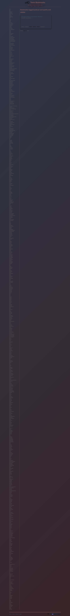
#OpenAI (10, 94)
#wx (9, 599)
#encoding (10, 256)
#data (10, 224)
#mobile (10, 394)
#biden (10, 159)
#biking (10, 160)
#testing (10, 547)
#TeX (10, 120)
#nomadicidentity (12, 416)
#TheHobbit (11, 121)
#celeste (10, 188)
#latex (10, 351)
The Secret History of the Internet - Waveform (31, 16)
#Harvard (10, 64)
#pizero (10, 447)
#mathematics (11, 377)
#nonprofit (10, 417)
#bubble (10, 180)
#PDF (10, 98)
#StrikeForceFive (12, 119)
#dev (10, 237)
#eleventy (10, 252)
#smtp (10, 518)
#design (10, 236)
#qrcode (10, 474)
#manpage (11, 368)
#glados (10, 298)
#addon (10, 137)
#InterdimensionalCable (13, 68)
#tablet (10, 540)
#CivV (10, 35)
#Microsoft (11, 86)
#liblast (10, 353)
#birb (10, 161)
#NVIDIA (10, 89)
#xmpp (10, 604)
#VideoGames (11, 128)
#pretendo (10, 463)
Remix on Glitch (56, 614)
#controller (11, 217)
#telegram (10, 543)
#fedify (10, 266)
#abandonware (11, 133)
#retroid (10, 488)
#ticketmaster (11, 551)
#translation (11, 558)
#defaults (10, 233)
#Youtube (10, 132)
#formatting (11, 278)
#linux (10, 358)
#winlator (10, 597)
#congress (10, 216)
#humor (10, 324)
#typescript (11, 568)
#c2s (10, 182)
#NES (10, 88)
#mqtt (10, 401)
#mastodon (11, 375)
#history (22, 26)
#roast (10, 493)
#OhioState (11, 93)
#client (10, 206)
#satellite (10, 500)
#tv (9, 563)
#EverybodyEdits (11, 50)
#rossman (10, 496)
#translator (11, 559)
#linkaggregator (11, 356)
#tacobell (10, 541)
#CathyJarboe (11, 33)
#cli (9, 204)
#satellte (10, 501)
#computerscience (12, 215)
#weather (10, 582)
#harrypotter (11, 316)
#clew (10, 203)
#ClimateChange (12, 37)
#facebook (11, 262)
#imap (10, 327)
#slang (10, 514)
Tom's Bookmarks (35, 2)
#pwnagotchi (11, 471)
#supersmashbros (12, 537)
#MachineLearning (12, 80)
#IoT (9, 71)
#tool (10, 555)
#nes (10, 408)
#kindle (10, 348)
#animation (11, 142)
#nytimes (10, 420)
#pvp (10, 470)
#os (9, 427)
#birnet (10, 165)
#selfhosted (11, 509)
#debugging (11, 229)
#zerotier (10, 609)
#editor (10, 249)
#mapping (10, 370)
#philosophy (11, 440)
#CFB (10, 31)
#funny (10, 285)
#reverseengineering (12, 490)
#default (10, 232)
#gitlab (10, 297)
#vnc (10, 578)
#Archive (10, 27)
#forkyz (10, 277)
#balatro (10, 157)
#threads (10, 550)
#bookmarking (11, 173)
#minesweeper (11, 390)
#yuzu (10, 607)
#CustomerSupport (12, 41)
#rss (9, 497)
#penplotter (11, 438)
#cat (10, 186)
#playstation (11, 449)
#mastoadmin (11, 374)
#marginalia (11, 371)
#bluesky (10, 172)
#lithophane (11, 361)
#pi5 (10, 443)
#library (10, 354)
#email (10, 253)
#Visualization (11, 129)
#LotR (10, 79)
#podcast (10, 452)
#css (10, 221)
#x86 (10, 600)
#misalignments (11, 391)
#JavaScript (11, 72)
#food (10, 275)
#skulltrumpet (11, 513)
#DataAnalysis (11, 43)
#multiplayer (11, 402)
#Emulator (10, 49)
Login (38, 6)
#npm (10, 419)
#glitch (10, 299)
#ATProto (10, 22)
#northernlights (11, 418)
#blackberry (11, 166)
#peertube (10, 437)
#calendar (10, 183)
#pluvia (10, 450)
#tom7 (10, 554)
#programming (11, 465)
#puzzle (10, 469)
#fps (10, 280)
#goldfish (10, 304)
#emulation (11, 254)
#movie (10, 398)
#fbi (9, 265)
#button (10, 181)
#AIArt (10, 19)
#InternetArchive (11, 69)
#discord (10, 239)
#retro (10, 485)
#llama (10, 362)
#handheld (10, 315)
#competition (11, 214)
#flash (10, 272)
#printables (11, 464)
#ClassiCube (11, 36)
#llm (10, 363)
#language (11, 350)
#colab (10, 209)
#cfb (10, 190)
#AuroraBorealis (11, 29)
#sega (10, 507)
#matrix (10, 378)
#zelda (10, 608)
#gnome (10, 301)
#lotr (10, 366)
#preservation (11, 462)
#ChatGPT (10, 34)
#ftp (9, 283)
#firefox (10, 270)
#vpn (10, 580)
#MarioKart (11, 82)
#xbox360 (10, 602)
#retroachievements (12, 486)
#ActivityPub (11, 23)
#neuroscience (11, 411)
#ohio (10, 421)
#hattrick (10, 317)
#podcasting (11, 453)
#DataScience (11, 44)
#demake (10, 234)
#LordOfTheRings (12, 78)
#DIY (10, 42)
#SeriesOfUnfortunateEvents (13, 113)
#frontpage (11, 282)
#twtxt (10, 567)
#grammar (10, 309)
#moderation (11, 397)
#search (10, 504)
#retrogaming (11, 487)
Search (35, 6)
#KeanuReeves (11, 73)
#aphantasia (11, 143)
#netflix (10, 409)
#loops (10, 365)
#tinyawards (11, 553)
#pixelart (10, 445)
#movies (10, 399)
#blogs (10, 171)
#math (10, 376)
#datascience (11, 226)
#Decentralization (12, 45)
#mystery (10, 404)
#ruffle (10, 498)
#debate (10, 227)
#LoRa (10, 77)
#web (10, 584)
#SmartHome (11, 114)
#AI (9, 18)
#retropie (10, 489)
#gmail (10, 300)
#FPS (10, 51)
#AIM (10, 20)
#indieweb (10, 328)
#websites (10, 590)
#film (10, 269)
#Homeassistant (11, 65)
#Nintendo (10, 90)
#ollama (10, 422)
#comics (10, 212)
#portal (10, 458)
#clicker (10, 205)
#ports (10, 459)
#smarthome (11, 517)
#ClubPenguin (11, 38)
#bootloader (11, 175)
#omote (10, 423)
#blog (10, 168)
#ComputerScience (12, 40)
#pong (10, 456)
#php (10, 442)
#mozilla (10, 400)
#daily (10, 223)
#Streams (10, 118)
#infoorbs (10, 329)
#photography (11, 441)
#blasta (10, 167)
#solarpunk (11, 521)
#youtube (10, 606)
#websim (10, 589)
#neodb (10, 407)
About (32, 6)
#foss (10, 279)
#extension (11, 261)
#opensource (11, 425)
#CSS (10, 32)
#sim (10, 511)
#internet (26, 26)
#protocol (10, 466)
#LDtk (10, 74)
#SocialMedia (11, 115)
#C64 (10, 30)
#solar (10, 520)
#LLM (10, 75)
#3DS (10, 14)
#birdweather (11, 164)
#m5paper (10, 367)
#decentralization (12, 230)
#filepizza (10, 268)
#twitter (10, 566)
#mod (10, 395)
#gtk (10, 310)
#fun (10, 284)
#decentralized (11, 231)
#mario (10, 372)
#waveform (42, 26)
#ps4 (10, 467)
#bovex (10, 177)
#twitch (10, 565)
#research (10, 484)
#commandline (11, 213)
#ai (9, 139)
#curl (10, 222)
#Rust (10, 109)
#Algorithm (11, 24)
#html (10, 323)
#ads (10, 138)
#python (10, 473)
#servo (10, 510)
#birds (10, 163)
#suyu (10, 538)
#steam (10, 531)
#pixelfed (10, 446)
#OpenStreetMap (12, 97)
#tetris (10, 548)
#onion (10, 424)
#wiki (10, 594)
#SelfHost (10, 111)
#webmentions (11, 588)
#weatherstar (11, 583)
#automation (11, 155)
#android (10, 141)
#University (11, 126)
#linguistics (11, 355)
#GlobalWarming (11, 62)
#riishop (10, 492)
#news (10, 412)
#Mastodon (11, 83)
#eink (10, 250)
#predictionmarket (12, 461)
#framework (11, 281)
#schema (10, 503)
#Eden (10, 46)
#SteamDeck (11, 117)
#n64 (10, 405)
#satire (10, 502)
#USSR (10, 125)
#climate (10, 207)
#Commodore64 (11, 39)
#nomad (10, 415)
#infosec (10, 330)
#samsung (10, 499)
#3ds (10, 17)
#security (10, 506)
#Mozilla (10, 87)
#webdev (10, 586)
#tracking (10, 557)
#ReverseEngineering (12, 108)
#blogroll (10, 170)
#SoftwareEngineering (12, 116)
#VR (9, 127)
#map (10, 369)
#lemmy (10, 352)
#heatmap (10, 318)
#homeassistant (11, 321)
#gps (10, 307)
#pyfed (10, 472)
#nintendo (10, 413)
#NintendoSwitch (12, 91)
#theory (10, 549)
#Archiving (11, 28)
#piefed (10, 444)
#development (11, 238)
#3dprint (10, 15)
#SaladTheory (11, 110)
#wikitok (10, 596)
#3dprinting (11, 16)
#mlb (10, 393)
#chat (10, 191)
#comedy (10, 211)
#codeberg (11, 208)
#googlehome (11, 306)
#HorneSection (11, 66)
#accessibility (11, 134)
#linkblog (10, 357)
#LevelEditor (11, 76)
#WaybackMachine (12, 130)
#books (10, 174)
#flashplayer (11, 273)
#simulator (10, 512)
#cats (10, 187)
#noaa (10, 414)
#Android (10, 25)
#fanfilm (10, 263)
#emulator (10, 255)
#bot (10, 176)
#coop (10, 218)
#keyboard (10, 347)
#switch (10, 539)
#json (10, 345)
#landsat (10, 349)
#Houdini (10, 67)
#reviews (10, 491)
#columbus (11, 210)
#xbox (10, 601)
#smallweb (11, 515)
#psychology (11, 468)
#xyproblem (11, 605)
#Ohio (10, 92)
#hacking (10, 312)
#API (10, 21)
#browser (10, 178)
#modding (10, 396)
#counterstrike (11, 219)
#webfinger (11, 587)
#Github (10, 61)
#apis (10, 145)
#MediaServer (11, 85)
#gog (10, 303)
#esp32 (10, 260)
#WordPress (11, 131)
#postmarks (11, 460)
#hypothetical (11, 326)
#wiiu (10, 593)
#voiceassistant (11, 579)
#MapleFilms (11, 81)
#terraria (10, 545)
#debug (10, 228)
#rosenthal (11, 495)
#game (10, 286)
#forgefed (10, 276)
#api (9, 144)
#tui (9, 561)
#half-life (10, 313)
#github (10, 296)
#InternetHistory (11, 70)
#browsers (10, 179)
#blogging (10, 169)
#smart (10, 516)
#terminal (10, 544)
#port (10, 457)
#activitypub (11, 135)
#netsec (10, 410)
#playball (10, 448)
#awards (10, 156)
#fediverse (10, 267)
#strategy (10, 534)
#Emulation (11, 48)
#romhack (10, 494)
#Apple (10, 26)
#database (10, 225)
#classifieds (11, 202)
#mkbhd (10, 392)
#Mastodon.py (11, 84)
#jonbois (10, 344)
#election (10, 251)
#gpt (10, 308)
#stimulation (11, 533)
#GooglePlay (11, 63)
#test (10, 546)
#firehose (10, 271)
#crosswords (11, 220)
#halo (10, 314)
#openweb (10, 426)
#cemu (10, 189)
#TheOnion (11, 123)
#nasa (10, 406)
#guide (10, 311)
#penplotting (11, 439)
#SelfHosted (11, 112)
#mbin (10, 379)
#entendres (11, 259)
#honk (10, 322)
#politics (10, 455)
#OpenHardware (11, 95)
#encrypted (11, 257)
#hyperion (10, 325)
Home (10, 614)
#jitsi (10, 343)
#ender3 (10, 258)
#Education (11, 47)
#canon (10, 184)
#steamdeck (11, 532)
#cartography (11, 185)
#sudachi (10, 536)
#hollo (10, 320)
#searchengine (11, 505)
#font (10, 274)
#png (10, 451)
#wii (9, 591)
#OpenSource (11, 96)
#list (9, 359)
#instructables (11, 332)
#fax (10, 264)
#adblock (10, 136)
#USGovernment (11, 124)
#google (10, 305)
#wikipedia (10, 595)
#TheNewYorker (11, 122)
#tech (10, 542)
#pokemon (10, 454)
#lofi (10, 364)
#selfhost (10, 508)
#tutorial (10, 562)
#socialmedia (11, 519)
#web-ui (10, 585)
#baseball (10, 158)
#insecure (10, 331)
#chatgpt (10, 192)
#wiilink (10, 592)
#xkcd (10, 603)
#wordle (10, 598)
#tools (10, 556)
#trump (10, 560)
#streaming (11, 535)
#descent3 (11, 235)
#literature (10, 360)
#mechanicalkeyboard (12, 380)
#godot (10, 302)
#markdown (11, 373)
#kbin (10, 346)
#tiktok (10, 552)
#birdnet (10, 162)
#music (10, 403)
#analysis (10, 140)
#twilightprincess (12, 564)
